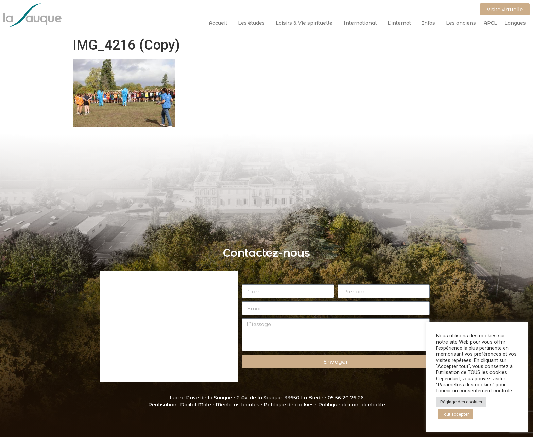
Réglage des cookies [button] (461, 401)
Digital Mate (195, 405)
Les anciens (461, 23)
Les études (253, 23)
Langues (515, 23)
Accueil (219, 23)
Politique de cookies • (291, 405)
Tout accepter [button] (455, 414)
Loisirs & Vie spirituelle (306, 23)
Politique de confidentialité (351, 405)
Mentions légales (237, 405)
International (361, 23)
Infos (430, 23)
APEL (490, 23)
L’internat (401, 23)
